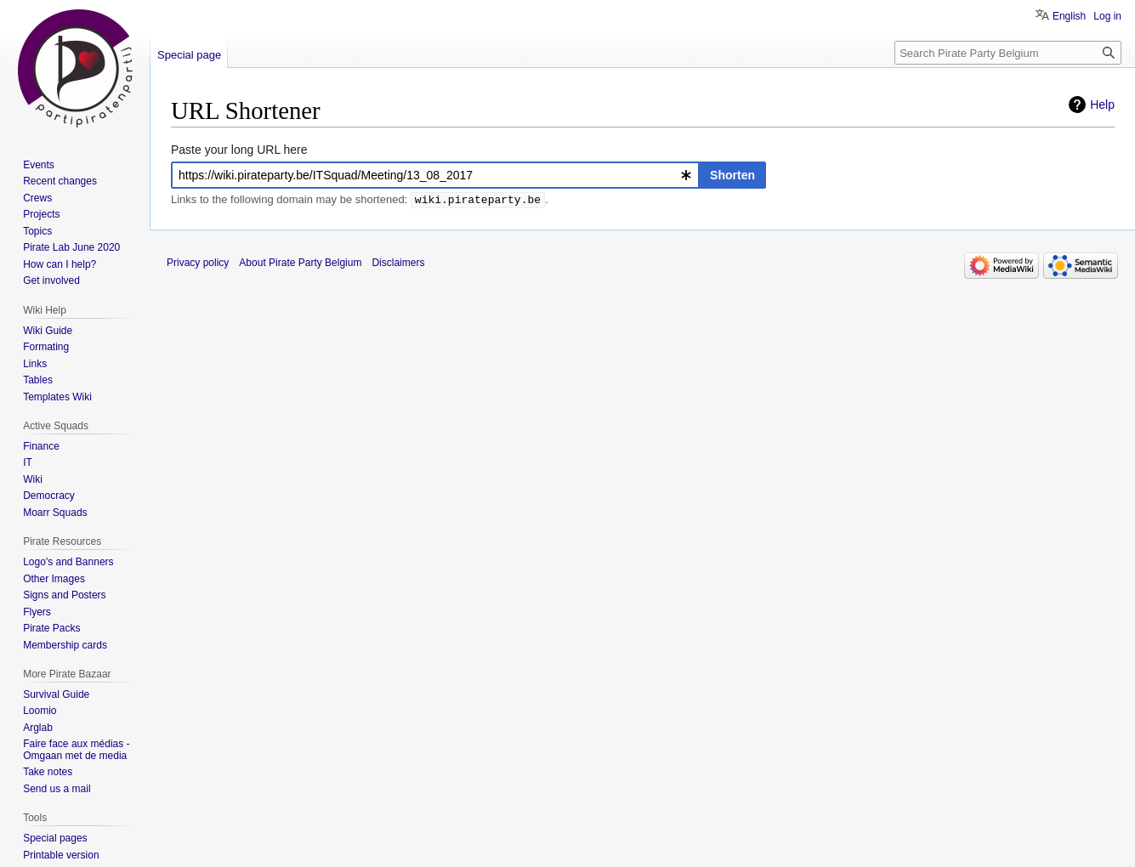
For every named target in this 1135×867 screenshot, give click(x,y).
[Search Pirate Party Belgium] (1007, 53)
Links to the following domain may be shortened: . (359, 200)
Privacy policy (198, 263)
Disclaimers (398, 263)
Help (1102, 104)
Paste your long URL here (239, 149)
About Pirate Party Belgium (300, 263)
